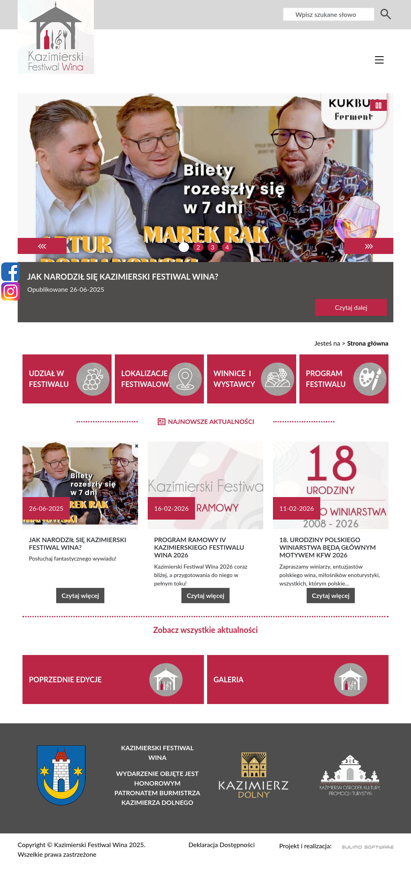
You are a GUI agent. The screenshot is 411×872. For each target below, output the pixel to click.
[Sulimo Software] (363, 846)
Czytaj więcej (80, 595)
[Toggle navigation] (379, 59)
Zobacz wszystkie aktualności (205, 630)
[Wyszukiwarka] (328, 14)
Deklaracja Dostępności (221, 844)
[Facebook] (10, 271)
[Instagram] (10, 291)
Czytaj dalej (351, 307)
